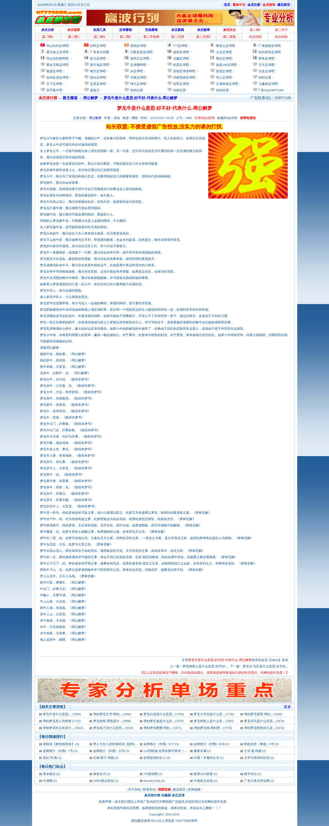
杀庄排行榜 (152, 795)
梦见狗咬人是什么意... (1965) (214, 721)
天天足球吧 (266, 65)
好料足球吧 (98, 46)
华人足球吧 (223, 77)
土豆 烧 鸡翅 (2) (255, 751)
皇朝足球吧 (138, 46)
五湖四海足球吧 (226, 84)
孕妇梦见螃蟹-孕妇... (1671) (162, 728)
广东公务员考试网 (256, 781)
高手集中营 (54, 90)
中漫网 (47, 781)
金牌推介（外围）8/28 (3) (211, 744)
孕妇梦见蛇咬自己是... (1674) (264, 728)
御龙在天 (99, 774)
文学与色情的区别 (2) (259, 758)
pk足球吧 (136, 71)
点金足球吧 (266, 71)
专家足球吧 (137, 77)
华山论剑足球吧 (57, 46)
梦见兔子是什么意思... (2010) (113, 728)
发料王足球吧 (139, 58)
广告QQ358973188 (270, 90)
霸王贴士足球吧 (57, 52)
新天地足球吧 (99, 65)
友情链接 (194, 789)
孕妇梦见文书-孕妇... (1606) (112, 714)
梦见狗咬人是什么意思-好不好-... (205, 666)
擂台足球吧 (97, 77)
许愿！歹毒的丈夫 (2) (209, 758)
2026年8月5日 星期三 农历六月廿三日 (64, 5)
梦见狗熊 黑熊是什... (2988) (112, 721)
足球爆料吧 (138, 65)
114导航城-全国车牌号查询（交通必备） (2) (174, 751)
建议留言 (179, 789)
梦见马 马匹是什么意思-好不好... (265, 666)
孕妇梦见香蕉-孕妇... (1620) (263, 714)
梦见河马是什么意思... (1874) (264, 721)
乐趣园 (166, 795)
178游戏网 (150, 774)
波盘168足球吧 (226, 65)
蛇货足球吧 (181, 65)
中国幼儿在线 (203, 781)
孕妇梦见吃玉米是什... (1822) (63, 728)
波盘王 (94, 90)
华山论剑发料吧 (57, 58)
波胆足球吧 (181, 52)
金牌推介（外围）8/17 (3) (161, 744)
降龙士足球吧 (225, 46)
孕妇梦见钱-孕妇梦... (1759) (213, 728)
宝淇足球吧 (98, 84)
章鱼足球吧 (266, 58)
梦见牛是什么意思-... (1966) (62, 714)
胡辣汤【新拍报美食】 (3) (61, 744)
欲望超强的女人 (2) (156, 758)
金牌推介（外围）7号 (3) (60, 751)
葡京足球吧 (224, 58)
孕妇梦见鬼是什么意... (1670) (163, 721)
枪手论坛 (250, 774)
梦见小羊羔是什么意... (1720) (214, 714)
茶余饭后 (49, 774)
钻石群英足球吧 (270, 52)
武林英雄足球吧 (183, 77)
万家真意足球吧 (141, 52)
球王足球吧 (137, 84)
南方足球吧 (97, 71)
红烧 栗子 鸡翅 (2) (105, 758)
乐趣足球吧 (181, 58)
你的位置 (136, 90)
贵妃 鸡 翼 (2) (52, 758)
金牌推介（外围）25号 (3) (111, 751)
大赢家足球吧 (268, 84)
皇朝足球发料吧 (183, 71)
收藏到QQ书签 (227, 118)
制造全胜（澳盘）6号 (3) (261, 744)
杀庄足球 (178, 795)
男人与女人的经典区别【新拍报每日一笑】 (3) (125, 744)
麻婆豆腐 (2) (202, 751)
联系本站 (149, 789)
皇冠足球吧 (223, 71)
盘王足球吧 (98, 58)
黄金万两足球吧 (57, 65)
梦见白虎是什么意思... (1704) (163, 714)
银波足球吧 (54, 71)
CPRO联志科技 (103, 781)
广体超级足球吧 (270, 46)
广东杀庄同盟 (99, 52)
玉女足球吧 (224, 52)
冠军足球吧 (180, 84)
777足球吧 (180, 46)
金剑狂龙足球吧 (57, 77)
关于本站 (134, 789)
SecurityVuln (151, 781)
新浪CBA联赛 (203, 774)
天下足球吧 (54, 84)
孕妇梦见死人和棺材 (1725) (62, 721)
